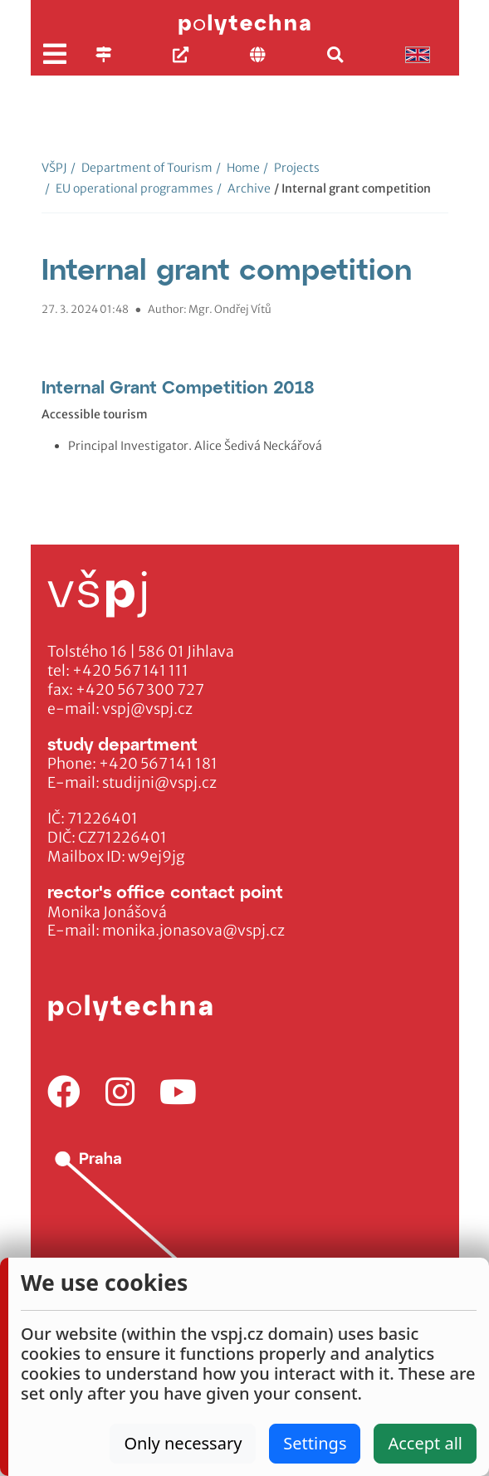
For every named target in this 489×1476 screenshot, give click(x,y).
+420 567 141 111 (130, 671)
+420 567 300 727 (140, 690)
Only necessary (183, 1443)
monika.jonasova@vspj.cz (193, 930)
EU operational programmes (129, 188)
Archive (244, 188)
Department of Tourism (142, 167)
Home (238, 167)
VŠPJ (54, 167)
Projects (291, 167)
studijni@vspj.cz (159, 783)
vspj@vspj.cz (147, 709)
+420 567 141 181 (158, 764)
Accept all (425, 1443)
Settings (314, 1443)
